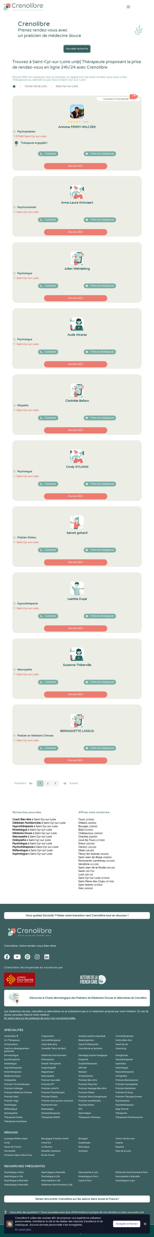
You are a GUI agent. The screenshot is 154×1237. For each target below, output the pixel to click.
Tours (86, 819)
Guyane (119, 1143)
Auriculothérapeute (50, 1040)
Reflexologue (10, 1109)
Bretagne (83, 1138)
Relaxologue (47, 1109)
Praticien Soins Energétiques (92, 1096)
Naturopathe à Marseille (128, 1176)
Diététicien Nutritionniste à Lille (56, 1185)
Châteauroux (90, 833)
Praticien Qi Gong (124, 1092)
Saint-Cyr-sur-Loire (67, 86)
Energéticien (122, 1055)
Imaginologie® (48, 1068)
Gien (85, 888)
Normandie (9, 1151)
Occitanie (83, 1151)
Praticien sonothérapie (89, 1101)
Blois (85, 829)
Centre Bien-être (124, 1040)
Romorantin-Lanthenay (96, 860)
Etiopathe (83, 1059)
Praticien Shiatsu (49, 1096)
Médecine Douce (12, 1076)
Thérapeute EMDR (50, 1117)
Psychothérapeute (125, 1105)
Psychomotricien (49, 1105)
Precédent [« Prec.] (23, 783)
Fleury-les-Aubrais (93, 853)
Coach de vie (122, 1044)
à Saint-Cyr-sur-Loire (34, 819)
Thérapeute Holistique (89, 1117)
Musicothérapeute (125, 1072)
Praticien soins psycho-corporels (57, 1101)
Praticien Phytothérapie (53, 1092)
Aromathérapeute (124, 1036)
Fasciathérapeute (124, 1059)
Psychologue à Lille (50, 1176)
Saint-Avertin (90, 884)
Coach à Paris (85, 1180)
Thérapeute (121, 1113)
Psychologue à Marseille (16, 1180)
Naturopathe (47, 1076)
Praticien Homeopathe (127, 1084)
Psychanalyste (122, 1101)
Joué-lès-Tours (91, 840)
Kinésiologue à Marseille (16, 1185)
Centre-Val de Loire (36, 86)
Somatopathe (11, 1113)
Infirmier (82, 1068)
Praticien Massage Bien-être (92, 1088)
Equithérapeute (12, 1059)
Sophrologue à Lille (13, 1176)
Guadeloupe (84, 1143)
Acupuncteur (47, 1036)
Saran (86, 871)
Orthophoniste (85, 1076)
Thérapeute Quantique (15, 1121)
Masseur (82, 1072)
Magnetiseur (47, 1072)
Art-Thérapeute (12, 1040)
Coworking (121, 1048)
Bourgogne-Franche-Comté (54, 1138)
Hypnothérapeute (13, 1068)
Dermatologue (11, 1055)
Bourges (87, 826)
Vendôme (88, 864)
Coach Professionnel (88, 1044)
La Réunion (46, 1147)
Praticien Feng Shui (87, 1084)
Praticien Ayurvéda (50, 1080)
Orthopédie (121, 1076)
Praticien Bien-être (87, 1080)
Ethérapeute (47, 1059)
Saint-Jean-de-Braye (94, 857)
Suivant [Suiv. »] (70, 783)
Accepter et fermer (126, 1223)
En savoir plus (23, 1229)
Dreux (86, 843)
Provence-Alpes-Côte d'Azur (18, 1155)
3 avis (85, 122)
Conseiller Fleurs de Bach (53, 1048)
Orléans (87, 822)
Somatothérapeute (50, 1113)
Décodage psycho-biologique (92, 1055)
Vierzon (87, 847)
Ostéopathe (10, 1080)
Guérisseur (121, 1063)
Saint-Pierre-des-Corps (96, 881)
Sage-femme (122, 1109)
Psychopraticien (86, 1105)
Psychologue (10, 1105)
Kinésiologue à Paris (88, 1176)
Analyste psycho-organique (91, 1036)
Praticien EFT (47, 1084)
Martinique (83, 1147)
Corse (7, 1143)
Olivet (86, 850)
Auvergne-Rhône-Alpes (16, 1138)
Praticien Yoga (11, 1101)
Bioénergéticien (86, 1040)
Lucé (85, 874)
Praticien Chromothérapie (17, 1084)
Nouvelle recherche (77, 48)
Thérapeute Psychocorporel (129, 1117)
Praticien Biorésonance (127, 1080)
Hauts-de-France (12, 1147)
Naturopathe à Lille (50, 1180)
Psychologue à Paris (14, 1172)
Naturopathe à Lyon (88, 1172)
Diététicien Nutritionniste (53, 1055)
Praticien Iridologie (13, 1088)
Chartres (87, 836)
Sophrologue (84, 1113)
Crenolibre (11, 946)
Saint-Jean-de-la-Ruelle (96, 867)
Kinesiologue (122, 1068)
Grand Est (46, 1143)
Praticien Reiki (11, 1096)
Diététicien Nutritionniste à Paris (132, 1172)
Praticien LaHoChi (50, 1088)
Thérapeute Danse (13, 1117)
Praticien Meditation (126, 1088)
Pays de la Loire (123, 1151)
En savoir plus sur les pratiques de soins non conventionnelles (39, 1018)
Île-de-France (47, 1155)
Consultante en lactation (90, 1048)
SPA (80, 1109)
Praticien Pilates (86, 1092)
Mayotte (120, 1147)
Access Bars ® (11, 1036)
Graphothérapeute (87, 1063)
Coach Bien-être (49, 1044)
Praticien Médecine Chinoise (18, 1092)
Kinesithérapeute (12, 1072)
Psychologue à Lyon (125, 1180)
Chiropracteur (11, 1044)
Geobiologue (10, 1063)
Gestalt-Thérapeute (51, 1063)
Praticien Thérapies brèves (129, 1096)
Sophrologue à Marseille (53, 1172)
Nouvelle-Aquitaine (50, 1151)
